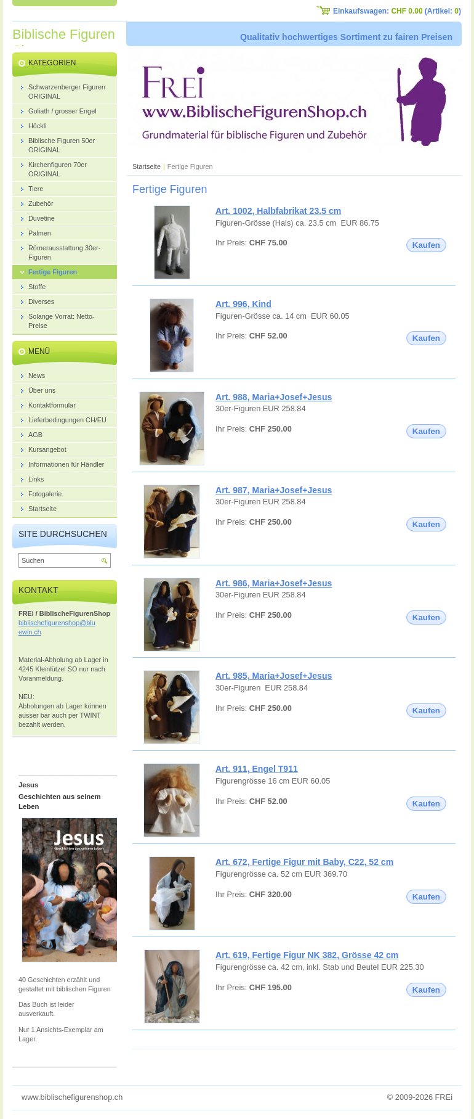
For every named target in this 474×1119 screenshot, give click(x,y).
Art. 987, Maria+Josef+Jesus (273, 490)
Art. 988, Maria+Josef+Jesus (273, 397)
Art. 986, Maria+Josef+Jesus (273, 583)
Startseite (146, 166)
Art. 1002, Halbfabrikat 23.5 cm (278, 211)
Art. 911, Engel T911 (256, 769)
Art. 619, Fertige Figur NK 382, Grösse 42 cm (306, 955)
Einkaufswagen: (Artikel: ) (397, 11)
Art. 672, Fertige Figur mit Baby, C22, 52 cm (304, 862)
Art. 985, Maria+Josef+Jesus (273, 676)
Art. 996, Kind (243, 304)
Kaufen (426, 245)
